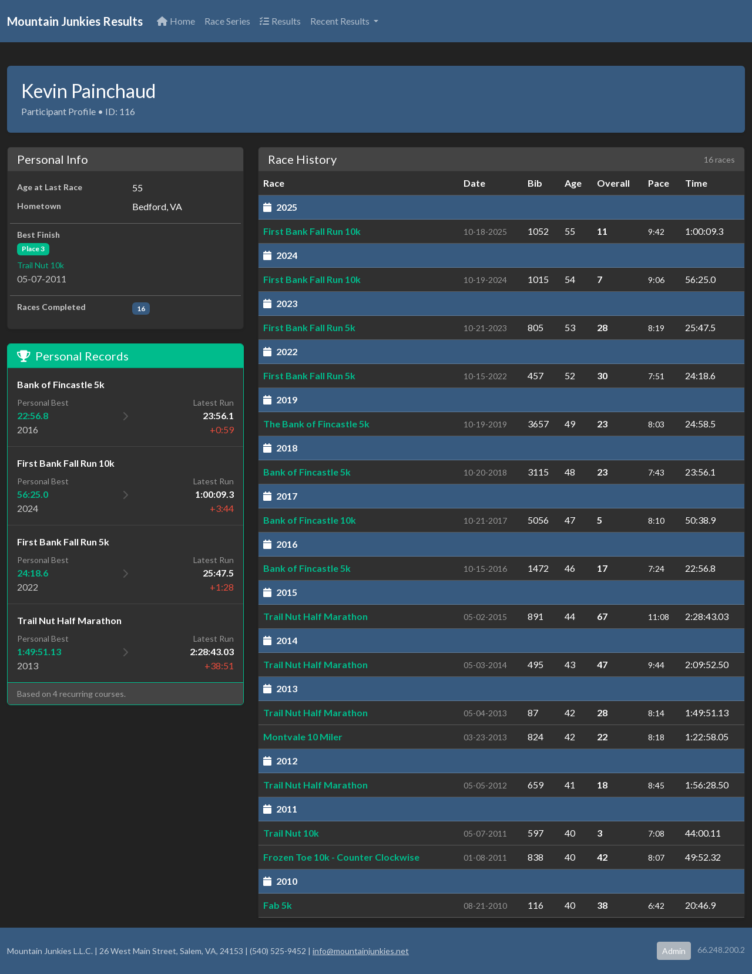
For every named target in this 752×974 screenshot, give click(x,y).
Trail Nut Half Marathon (315, 616)
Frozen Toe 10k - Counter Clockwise (341, 856)
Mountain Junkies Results (75, 21)
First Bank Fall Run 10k (312, 231)
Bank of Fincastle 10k (309, 519)
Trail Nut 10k (40, 265)
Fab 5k (277, 905)
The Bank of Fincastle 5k (316, 423)
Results (280, 20)
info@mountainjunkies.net (361, 951)
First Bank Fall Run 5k (309, 327)
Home (176, 20)
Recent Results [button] (340, 20)
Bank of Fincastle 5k (307, 471)
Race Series (227, 20)
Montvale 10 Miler (303, 736)
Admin (674, 951)
